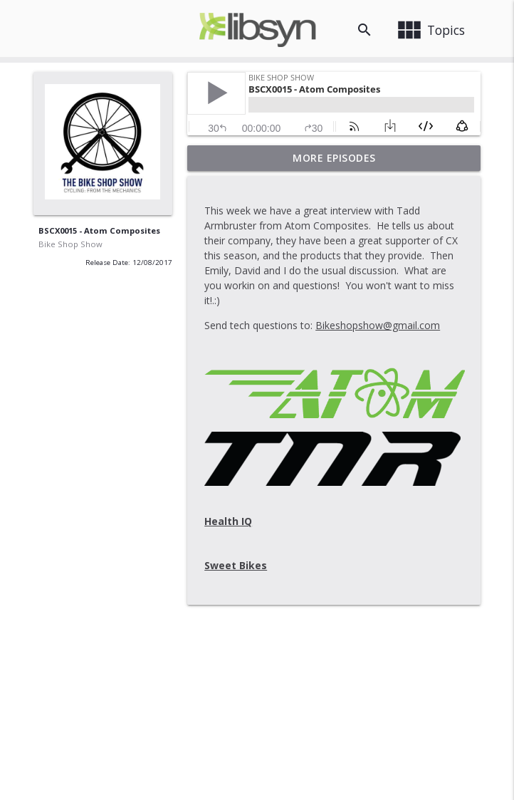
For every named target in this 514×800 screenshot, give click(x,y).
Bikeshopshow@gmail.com (377, 325)
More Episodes (334, 158)
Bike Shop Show (70, 244)
